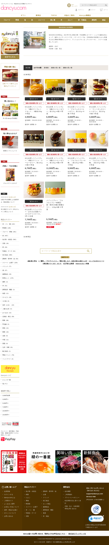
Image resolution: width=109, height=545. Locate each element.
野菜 (17, 20)
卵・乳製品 (82, 20)
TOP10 (54, 15)
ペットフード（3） (8, 359)
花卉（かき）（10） (8, 305)
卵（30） (5, 247)
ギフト (23, 15)
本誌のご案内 (69, 15)
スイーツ (41, 20)
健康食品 (46, 507)
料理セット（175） (8, 278)
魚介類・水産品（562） (9, 239)
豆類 (27, 516)
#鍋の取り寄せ (32, 261)
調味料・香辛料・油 (49, 491)
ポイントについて (10, 513)
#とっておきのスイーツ (96, 261)
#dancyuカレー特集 (82, 263)
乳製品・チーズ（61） (9, 251)
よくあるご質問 (9, 504)
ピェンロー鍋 (6, 380)
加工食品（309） (7, 255)
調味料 (94, 20)
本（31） (5, 285)
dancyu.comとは (9, 497)
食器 (44, 513)
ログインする (8, 494)
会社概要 (68, 491)
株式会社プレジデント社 (77, 534)
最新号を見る (10, 57)
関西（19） (5, 332)
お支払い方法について (11, 507)
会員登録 (7, 491)
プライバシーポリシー (72, 497)
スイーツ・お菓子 (32, 507)
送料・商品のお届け (10, 510)
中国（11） (5, 339)
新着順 (46, 67)
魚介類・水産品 (31, 491)
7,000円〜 (5, 407)
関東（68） (5, 320)
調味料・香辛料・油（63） (10, 258)
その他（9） (6, 301)
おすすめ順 (38, 67)
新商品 (38, 15)
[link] (96, 519)
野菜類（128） (7, 228)
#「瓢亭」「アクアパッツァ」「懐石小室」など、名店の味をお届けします (63, 261)
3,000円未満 (6, 395)
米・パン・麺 (30, 510)
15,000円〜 (5, 415)
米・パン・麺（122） (9, 224)
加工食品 (46, 500)
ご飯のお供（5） (7, 309)
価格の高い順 (67, 67)
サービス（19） (7, 297)
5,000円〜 (5, 403)
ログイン (79, 10)
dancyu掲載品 (85, 15)
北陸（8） (5, 336)
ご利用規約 (68, 494)
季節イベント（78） (8, 355)
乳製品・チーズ (31, 513)
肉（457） (5, 235)
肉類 (27, 494)
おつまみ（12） (7, 313)
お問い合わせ (8, 516)
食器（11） (5, 293)
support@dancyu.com (94, 494)
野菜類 (28, 504)
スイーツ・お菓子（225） (10, 262)
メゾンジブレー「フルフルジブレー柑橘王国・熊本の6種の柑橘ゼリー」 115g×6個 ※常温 (55, 204)
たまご (28, 497)
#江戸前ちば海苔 (68, 263)
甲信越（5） (6, 324)
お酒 (44, 494)
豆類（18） (5, 243)
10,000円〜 (5, 411)
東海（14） (5, 328)
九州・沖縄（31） (8, 347)
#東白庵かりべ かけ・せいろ (52, 263)
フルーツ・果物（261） (9, 232)
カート (104, 10)
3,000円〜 (5, 399)
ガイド (92, 10)
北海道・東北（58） (8, 316)
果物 (27, 500)
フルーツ (7, 20)
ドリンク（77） (7, 266)
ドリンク (46, 497)
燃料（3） (5, 282)
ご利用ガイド (8, 500)
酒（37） (5, 270)
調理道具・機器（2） (9, 289)
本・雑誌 (46, 516)
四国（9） (5, 343)
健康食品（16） (7, 274)
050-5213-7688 (90, 496)
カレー (70, 20)
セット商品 (46, 504)
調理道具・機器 (48, 510)
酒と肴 (52, 20)
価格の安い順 (56, 67)
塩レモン (5, 383)
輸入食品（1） (6, 351)
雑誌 (104, 20)
